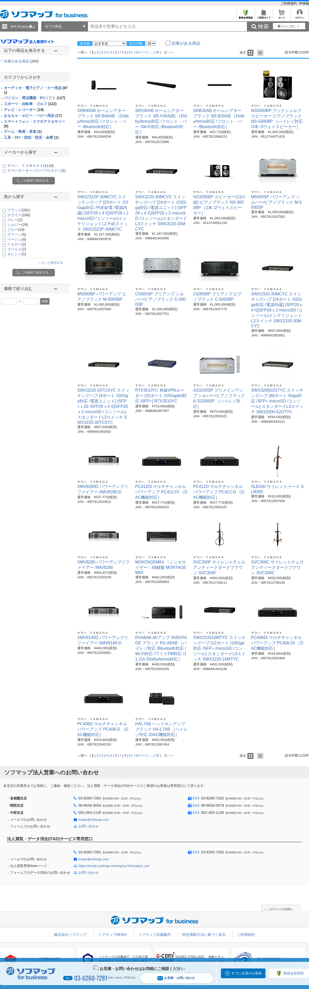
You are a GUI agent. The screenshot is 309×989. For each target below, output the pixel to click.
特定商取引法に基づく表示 (204, 935)
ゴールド (16, 249)
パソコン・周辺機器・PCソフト (34, 98)
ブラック (18, 210)
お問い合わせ (89, 826)
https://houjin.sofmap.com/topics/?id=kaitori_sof (114, 866)
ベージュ (16, 239)
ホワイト (18, 215)
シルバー (17, 225)
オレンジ (16, 254)
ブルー (15, 230)
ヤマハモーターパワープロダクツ (36, 170)
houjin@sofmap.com (93, 820)
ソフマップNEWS (112, 935)
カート (281, 16)
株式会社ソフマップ (70, 935)
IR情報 (304, 3)
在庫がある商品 (21, 61)
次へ (167, 52)
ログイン (299, 16)
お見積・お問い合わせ (176, 978)
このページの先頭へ (280, 909)
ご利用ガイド (263, 16)
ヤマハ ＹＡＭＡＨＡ (30, 166)
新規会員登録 (245, 16)
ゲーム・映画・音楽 (23, 131)
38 (157, 52)
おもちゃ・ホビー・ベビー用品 (33, 116)
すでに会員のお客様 (246, 973)
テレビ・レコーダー (24, 110)
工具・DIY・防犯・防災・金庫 (31, 137)
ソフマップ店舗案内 (154, 935)
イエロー (16, 244)
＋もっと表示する (50, 263)
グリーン (16, 234)
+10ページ (141, 52)
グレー (14, 220)
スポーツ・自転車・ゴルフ (30, 104)
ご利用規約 (289, 3)
